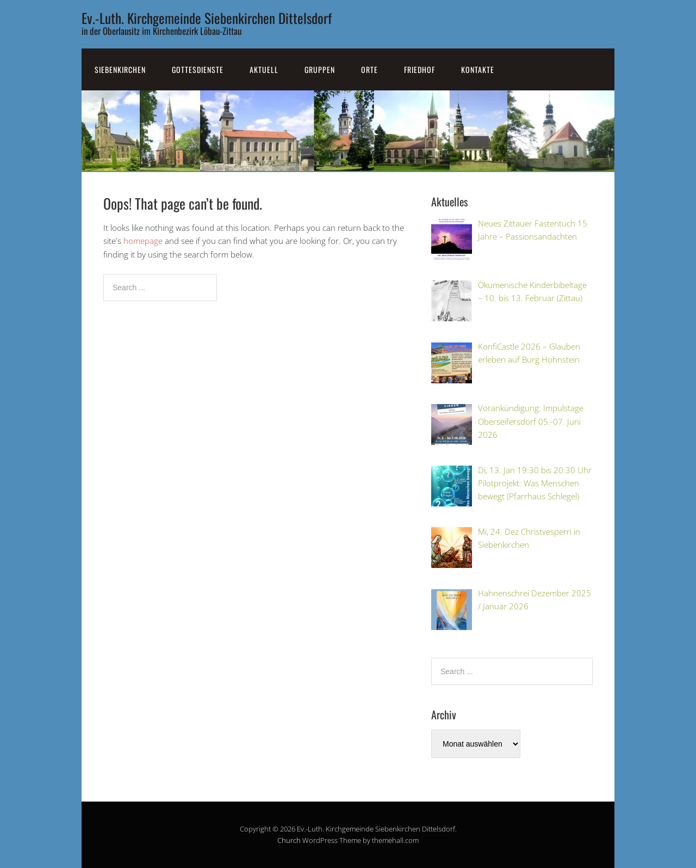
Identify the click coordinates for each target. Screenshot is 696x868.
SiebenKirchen (120, 69)
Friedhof (419, 69)
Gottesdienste (197, 69)
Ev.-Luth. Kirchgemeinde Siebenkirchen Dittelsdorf (207, 18)
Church (289, 840)
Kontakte (477, 69)
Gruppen (319, 69)
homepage (143, 240)
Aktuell (264, 69)
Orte (369, 69)
